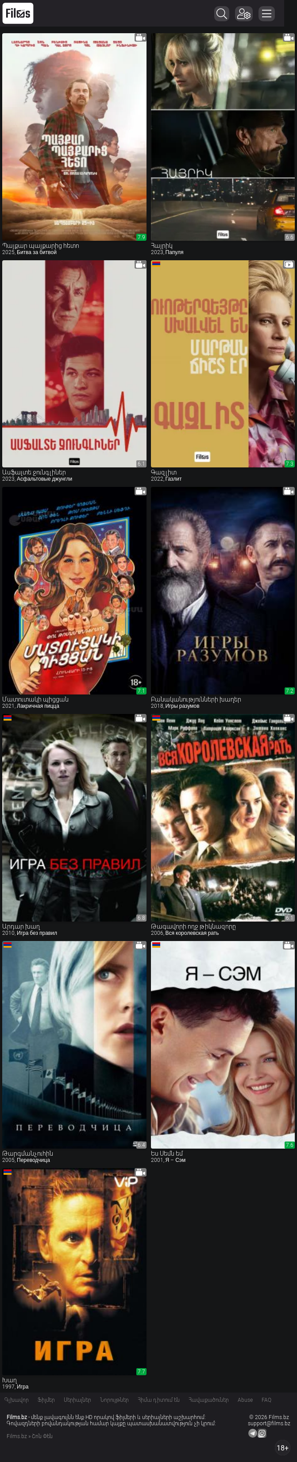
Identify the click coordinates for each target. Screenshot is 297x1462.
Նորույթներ (114, 1400)
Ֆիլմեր (46, 1400)
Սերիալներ (77, 1400)
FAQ (266, 1400)
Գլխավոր (16, 1400)
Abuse (245, 1400)
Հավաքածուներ (209, 1400)
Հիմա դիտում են (159, 1400)
